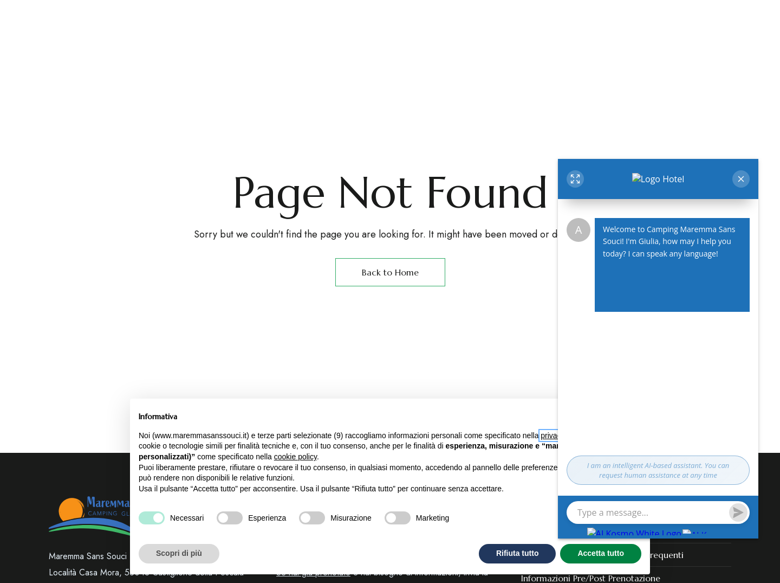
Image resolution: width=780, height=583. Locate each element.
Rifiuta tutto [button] (517, 553)
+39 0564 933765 (476, 15)
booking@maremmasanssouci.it (663, 15)
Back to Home (390, 272)
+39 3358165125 (552, 15)
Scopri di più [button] (179, 553)
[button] (630, 64)
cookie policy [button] (295, 456)
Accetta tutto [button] (600, 553)
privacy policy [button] (563, 435)
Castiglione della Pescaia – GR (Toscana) (139, 15)
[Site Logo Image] (512, 64)
